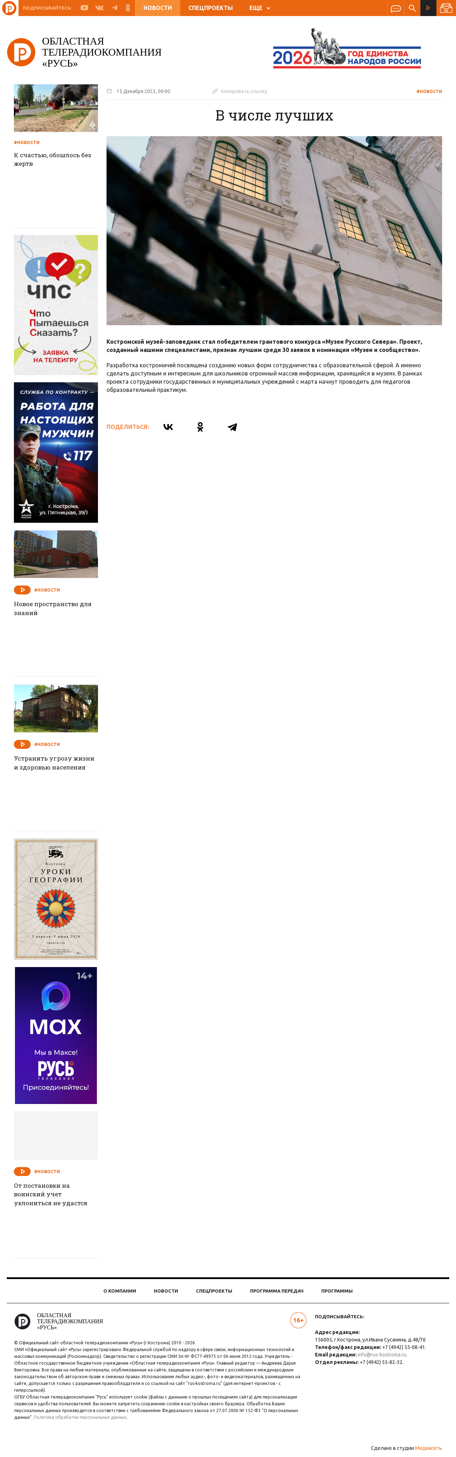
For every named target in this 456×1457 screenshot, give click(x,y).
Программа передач (277, 1290)
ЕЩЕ (259, 8)
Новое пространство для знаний (54, 609)
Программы (337, 1290)
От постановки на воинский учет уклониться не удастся (58, 1195)
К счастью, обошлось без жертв (60, 160)
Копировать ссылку (244, 90)
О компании (119, 1290)
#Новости (424, 91)
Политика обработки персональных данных (84, 1417)
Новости (158, 8)
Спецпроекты (210, 8)
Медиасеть (423, 1448)
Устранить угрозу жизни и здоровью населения (50, 768)
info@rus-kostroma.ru (380, 1355)
